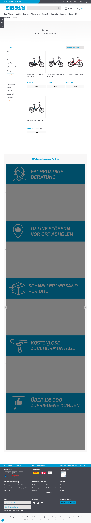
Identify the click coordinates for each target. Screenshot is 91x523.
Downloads (34, 490)
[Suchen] (59, 8)
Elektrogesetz (55, 517)
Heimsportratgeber (50, 485)
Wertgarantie (49, 492)
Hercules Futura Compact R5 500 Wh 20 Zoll (56, 75)
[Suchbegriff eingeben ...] (42, 8)
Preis (8, 55)
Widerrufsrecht (29, 517)
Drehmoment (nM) (11, 67)
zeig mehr (10, 74)
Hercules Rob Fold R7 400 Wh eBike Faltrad (35, 75)
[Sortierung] (75, 47)
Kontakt (62, 490)
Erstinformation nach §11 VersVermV (42, 517)
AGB (10, 517)
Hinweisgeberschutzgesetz (66, 517)
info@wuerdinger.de (12, 507)
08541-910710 (11, 503)
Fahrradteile (10, 97)
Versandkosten (7, 490)
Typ (7, 59)
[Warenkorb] (81, 8)
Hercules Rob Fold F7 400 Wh (35, 120)
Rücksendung (7, 485)
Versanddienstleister (8, 487)
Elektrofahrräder (11, 84)
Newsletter (62, 487)
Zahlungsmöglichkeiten (23, 487)
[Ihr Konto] (68, 8)
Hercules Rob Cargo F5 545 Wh (74, 75)
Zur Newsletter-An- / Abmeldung (68, 502)
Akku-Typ (9, 71)
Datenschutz (21, 517)
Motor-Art (9, 63)
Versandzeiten (21, 485)
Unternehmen (63, 485)
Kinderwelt (9, 91)
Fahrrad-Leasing (35, 487)
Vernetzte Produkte (78, 517)
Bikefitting (34, 485)
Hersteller (9, 51)
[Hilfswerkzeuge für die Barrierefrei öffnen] (2, 520)
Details (36, 86)
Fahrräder (9, 87)
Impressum (14, 517)
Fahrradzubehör (10, 94)
